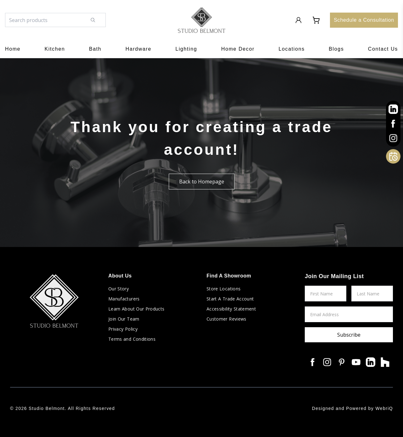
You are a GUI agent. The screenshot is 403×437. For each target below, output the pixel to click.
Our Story (118, 289)
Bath (95, 49)
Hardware (138, 49)
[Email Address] (349, 314)
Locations (292, 49)
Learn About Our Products (136, 309)
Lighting (186, 49)
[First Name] (325, 293)
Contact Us (383, 49)
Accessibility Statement (231, 309)
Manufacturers (124, 299)
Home (12, 49)
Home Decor (238, 49)
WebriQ (384, 408)
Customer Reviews (227, 319)
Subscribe (348, 334)
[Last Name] (372, 293)
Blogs (336, 49)
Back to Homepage (201, 181)
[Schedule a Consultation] (364, 20)
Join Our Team (123, 319)
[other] (393, 109)
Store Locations (224, 289)
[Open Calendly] (393, 156)
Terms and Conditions (132, 339)
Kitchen (55, 49)
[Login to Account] (298, 20)
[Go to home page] (202, 20)
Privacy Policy (123, 329)
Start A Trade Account (230, 299)
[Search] (97, 20)
